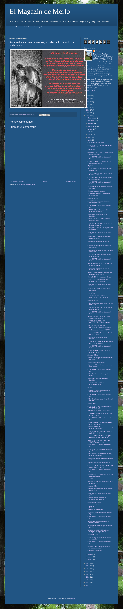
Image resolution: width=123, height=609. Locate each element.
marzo (90, 554)
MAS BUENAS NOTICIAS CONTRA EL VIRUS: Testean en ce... (100, 441)
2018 (88, 566)
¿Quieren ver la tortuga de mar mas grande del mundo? (99, 547)
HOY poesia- (92, 150)
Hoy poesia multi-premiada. (96, 362)
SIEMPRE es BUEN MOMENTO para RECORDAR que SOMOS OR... (99, 436)
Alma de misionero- (94, 355)
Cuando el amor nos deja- (96, 142)
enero (90, 560)
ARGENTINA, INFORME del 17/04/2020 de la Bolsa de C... (100, 432)
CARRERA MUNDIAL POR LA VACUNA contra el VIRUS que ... (100, 466)
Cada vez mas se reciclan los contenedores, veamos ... (97, 498)
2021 (88, 113)
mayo (90, 137)
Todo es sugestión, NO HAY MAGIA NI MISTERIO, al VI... (100, 423)
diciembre (91, 118)
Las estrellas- (92, 403)
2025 (88, 102)
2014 (88, 577)
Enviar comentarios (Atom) (26, 185)
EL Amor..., (91, 479)
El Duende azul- (93, 534)
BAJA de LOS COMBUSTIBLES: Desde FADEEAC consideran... (100, 342)
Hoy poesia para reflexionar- (96, 191)
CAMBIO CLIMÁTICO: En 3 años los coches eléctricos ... (99, 162)
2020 (88, 115)
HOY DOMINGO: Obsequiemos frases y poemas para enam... (100, 427)
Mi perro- (90, 166)
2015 (88, 574)
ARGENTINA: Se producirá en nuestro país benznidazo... (100, 450)
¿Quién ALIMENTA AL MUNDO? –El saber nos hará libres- (99, 317)
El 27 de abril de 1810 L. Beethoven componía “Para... (99, 194)
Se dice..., (91, 387)
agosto (90, 129)
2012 (88, 582)
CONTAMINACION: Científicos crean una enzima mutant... (99, 391)
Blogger (72, 598)
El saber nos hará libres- (95, 509)
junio (89, 134)
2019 (88, 563)
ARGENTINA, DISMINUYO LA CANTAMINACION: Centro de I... (99, 296)
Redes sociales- (93, 486)
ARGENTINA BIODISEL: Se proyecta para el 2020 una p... (99, 383)
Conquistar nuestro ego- (95, 551)
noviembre (91, 121)
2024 (88, 104)
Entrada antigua (71, 181)
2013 (88, 580)
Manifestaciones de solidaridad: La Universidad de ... (98, 522)
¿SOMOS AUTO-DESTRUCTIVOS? (99, 411)
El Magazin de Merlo (39, 11)
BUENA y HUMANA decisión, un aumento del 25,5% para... (98, 280)
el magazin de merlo (102, 51)
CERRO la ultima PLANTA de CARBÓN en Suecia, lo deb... (100, 178)
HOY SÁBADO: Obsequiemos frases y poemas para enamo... (100, 454)
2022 (88, 110)
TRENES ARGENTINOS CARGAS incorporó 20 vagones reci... (98, 531)
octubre (90, 123)
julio (89, 132)
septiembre (91, 126)
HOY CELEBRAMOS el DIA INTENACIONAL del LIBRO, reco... (99, 321)
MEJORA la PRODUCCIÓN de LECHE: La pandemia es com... (100, 273)
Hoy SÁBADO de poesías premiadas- (99, 277)
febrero (90, 557)
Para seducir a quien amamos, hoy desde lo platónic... (98, 242)
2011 (88, 585)
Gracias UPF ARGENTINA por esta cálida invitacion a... (99, 219)
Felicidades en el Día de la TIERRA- (99, 330)
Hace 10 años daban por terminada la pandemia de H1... (99, 237)
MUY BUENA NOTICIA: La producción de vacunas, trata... (100, 264)
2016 (88, 571)
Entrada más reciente (17, 181)
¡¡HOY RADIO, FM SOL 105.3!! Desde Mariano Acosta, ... (100, 174)
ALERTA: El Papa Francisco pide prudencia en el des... (98, 210)
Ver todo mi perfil (89, 90)
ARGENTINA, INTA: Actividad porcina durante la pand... (99, 255)
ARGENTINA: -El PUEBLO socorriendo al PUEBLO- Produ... (100, 146)
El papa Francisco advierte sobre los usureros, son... (99, 351)
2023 (88, 107)
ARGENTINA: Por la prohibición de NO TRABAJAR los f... (100, 407)
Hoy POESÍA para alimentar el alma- (99, 462)
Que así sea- (92, 293)
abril (89, 140)
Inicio (45, 181)
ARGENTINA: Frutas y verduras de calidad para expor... (99, 201)
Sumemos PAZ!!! (93, 198)
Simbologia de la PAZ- (95, 502)
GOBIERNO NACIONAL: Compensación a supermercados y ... (100, 153)
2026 (88, 99)
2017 (88, 569)
